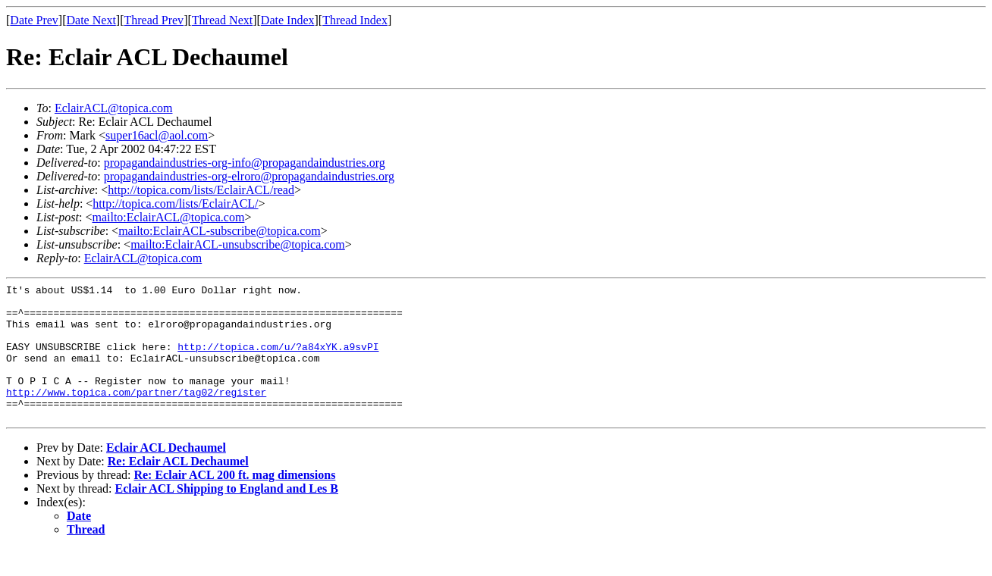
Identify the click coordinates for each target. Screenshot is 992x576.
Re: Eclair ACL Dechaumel (178, 488)
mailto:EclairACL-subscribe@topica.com (219, 230)
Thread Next (222, 20)
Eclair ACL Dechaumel (166, 474)
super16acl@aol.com (156, 135)
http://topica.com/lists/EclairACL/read (201, 189)
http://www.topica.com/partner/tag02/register (136, 414)
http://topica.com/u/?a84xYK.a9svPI (277, 360)
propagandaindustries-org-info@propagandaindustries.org (244, 162)
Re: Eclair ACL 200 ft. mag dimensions (234, 502)
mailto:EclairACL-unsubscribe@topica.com (237, 244)
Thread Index (355, 20)
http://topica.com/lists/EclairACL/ (175, 203)
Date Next (91, 20)
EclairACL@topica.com (114, 108)
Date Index (288, 20)
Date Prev (34, 20)
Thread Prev (154, 20)
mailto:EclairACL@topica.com (168, 217)
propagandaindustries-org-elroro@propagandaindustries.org (249, 176)
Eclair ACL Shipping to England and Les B (226, 515)
